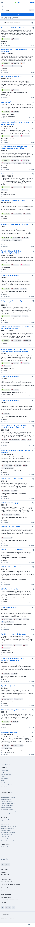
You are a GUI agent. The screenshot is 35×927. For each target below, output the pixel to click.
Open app (31, 2)
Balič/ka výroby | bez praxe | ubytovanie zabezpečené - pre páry (14, 302)
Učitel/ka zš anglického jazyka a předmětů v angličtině (15, 451)
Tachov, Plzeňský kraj (6, 774)
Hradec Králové (4, 770)
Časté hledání (6, 765)
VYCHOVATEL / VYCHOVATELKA (11, 76)
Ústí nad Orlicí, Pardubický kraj (8, 784)
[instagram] (6, 907)
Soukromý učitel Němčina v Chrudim (13, 28)
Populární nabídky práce (6, 846)
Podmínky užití (5, 914)
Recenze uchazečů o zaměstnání (9, 900)
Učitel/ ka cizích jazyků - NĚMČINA (12, 550)
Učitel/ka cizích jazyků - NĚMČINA (12, 479)
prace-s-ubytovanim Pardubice (8, 797)
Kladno (2, 780)
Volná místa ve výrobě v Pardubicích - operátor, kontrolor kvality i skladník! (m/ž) (14, 350)
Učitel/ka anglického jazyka (10, 275)
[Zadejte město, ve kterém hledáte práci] (17, 10)
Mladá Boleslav (4, 778)
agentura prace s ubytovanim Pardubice (10, 811)
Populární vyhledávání (6, 897)
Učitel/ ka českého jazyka (9, 589)
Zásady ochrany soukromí (7, 918)
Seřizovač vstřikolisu (8, 174)
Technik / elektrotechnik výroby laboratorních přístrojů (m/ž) (11, 252)
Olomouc (3, 772)
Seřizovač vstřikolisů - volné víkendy (13, 200)
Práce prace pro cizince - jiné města (10, 884)
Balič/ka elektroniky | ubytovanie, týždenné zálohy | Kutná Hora (15, 123)
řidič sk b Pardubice (5, 838)
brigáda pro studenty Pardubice (8, 826)
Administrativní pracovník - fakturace (13, 634)
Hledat (17, 14)
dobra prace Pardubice (6, 807)
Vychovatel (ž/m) (6, 102)
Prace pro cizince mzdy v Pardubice (9, 840)
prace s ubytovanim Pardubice (8, 803)
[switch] (32, 22)
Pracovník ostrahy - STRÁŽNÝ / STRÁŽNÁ (14, 224)
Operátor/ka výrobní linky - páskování (13, 686)
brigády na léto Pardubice (7, 820)
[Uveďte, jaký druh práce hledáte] (17, 6)
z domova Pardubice (6, 830)
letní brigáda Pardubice (6, 822)
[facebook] (2, 907)
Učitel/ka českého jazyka (9, 607)
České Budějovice (5, 787)
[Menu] (2, 2)
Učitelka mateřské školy (9, 732)
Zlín (2, 789)
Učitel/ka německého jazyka (10, 503)
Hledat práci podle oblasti (7, 849)
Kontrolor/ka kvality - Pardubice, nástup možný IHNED (14, 50)
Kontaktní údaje (5, 874)
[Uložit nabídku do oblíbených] (33, 28)
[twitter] (9, 907)
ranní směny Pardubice (6, 834)
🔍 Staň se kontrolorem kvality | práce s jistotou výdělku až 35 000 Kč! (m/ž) (14, 147)
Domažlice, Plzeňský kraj (7, 782)
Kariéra (3, 877)
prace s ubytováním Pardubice (8, 795)
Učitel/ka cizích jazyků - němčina (12, 567)
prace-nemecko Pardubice (7, 809)
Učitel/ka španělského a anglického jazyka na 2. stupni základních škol (15, 328)
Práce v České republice (7, 882)
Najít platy (3, 902)
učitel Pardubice (5, 836)
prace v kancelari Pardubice (7, 814)
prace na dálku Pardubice (7, 805)
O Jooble (3, 872)
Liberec (2, 776)
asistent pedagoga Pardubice (8, 832)
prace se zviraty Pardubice (7, 801)
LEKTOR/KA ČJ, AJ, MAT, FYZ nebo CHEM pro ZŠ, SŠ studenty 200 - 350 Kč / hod (15, 427)
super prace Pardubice (6, 799)
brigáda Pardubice (5, 824)
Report (31, 45)
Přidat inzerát (4, 891)
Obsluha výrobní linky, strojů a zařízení (13, 710)
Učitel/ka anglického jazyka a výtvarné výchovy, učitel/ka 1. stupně (13, 659)
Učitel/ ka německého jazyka (10, 527)
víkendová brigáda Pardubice (7, 828)
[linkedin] (13, 907)
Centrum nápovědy (6, 879)
